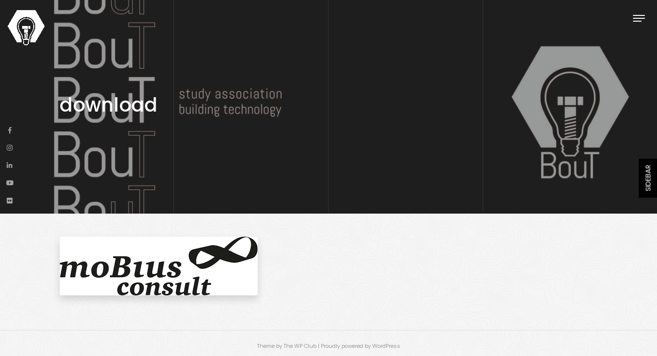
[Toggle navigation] (639, 18)
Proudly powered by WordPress (360, 346)
